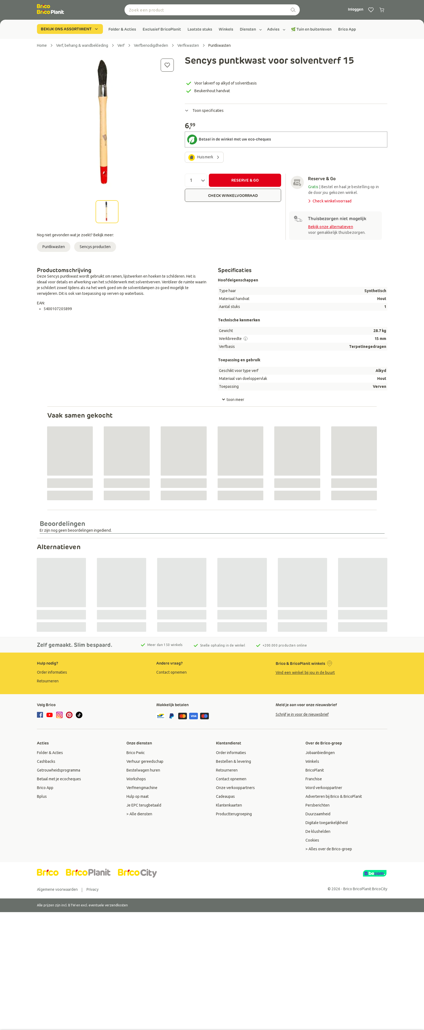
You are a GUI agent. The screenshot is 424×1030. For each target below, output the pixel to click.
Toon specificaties (204, 110)
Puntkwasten (53, 247)
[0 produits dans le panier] (381, 9)
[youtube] (49, 714)
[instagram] (59, 714)
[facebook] (41, 715)
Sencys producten (95, 247)
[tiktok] (79, 715)
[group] (122, 29)
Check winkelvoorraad (329, 201)
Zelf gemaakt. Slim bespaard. (74, 645)
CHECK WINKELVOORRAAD (233, 195)
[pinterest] (69, 715)
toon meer (233, 399)
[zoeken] (293, 9)
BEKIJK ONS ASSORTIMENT (70, 29)
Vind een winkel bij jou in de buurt (305, 672)
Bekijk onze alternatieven (330, 227)
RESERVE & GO (245, 180)
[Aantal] (196, 180)
